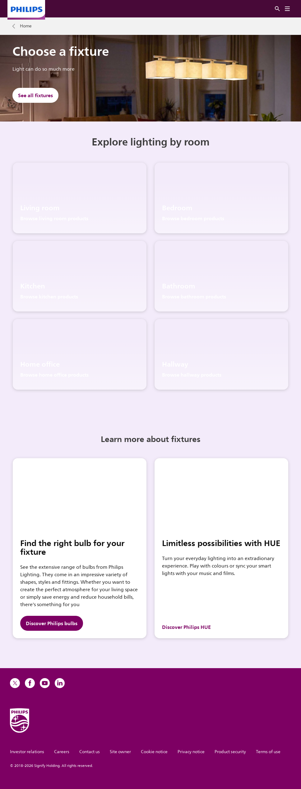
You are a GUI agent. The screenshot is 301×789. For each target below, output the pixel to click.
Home (26, 26)
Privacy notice (191, 751)
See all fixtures (35, 95)
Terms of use (268, 751)
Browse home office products (54, 374)
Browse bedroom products (193, 218)
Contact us (89, 751)
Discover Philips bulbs (51, 623)
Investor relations (27, 751)
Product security (230, 751)
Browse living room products (54, 218)
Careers (61, 751)
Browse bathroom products (194, 296)
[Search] (277, 9)
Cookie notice (154, 751)
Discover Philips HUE (186, 627)
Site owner (120, 751)
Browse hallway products (191, 374)
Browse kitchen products (49, 296)
